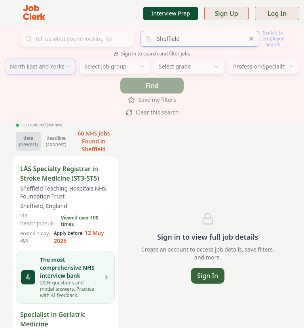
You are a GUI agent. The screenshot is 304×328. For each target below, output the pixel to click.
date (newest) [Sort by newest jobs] (28, 141)
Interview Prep (170, 13)
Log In (277, 13)
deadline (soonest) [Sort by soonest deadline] (56, 141)
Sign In (207, 275)
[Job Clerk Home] (34, 13)
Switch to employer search (272, 39)
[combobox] (200, 39)
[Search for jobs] (77, 39)
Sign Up (226, 13)
